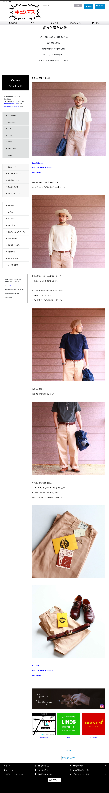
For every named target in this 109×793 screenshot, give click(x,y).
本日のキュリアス (68, 758)
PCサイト (56, 780)
